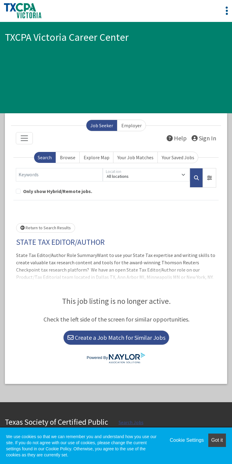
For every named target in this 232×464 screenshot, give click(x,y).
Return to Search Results (45, 227)
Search (45, 157)
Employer (131, 125)
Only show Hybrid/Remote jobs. (57, 191)
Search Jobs (131, 422)
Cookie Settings (187, 440)
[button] (209, 178)
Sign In (204, 138)
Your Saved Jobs (178, 157)
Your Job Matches (135, 157)
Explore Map (96, 157)
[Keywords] (59, 174)
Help (177, 138)
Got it (217, 440)
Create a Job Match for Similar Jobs (116, 337)
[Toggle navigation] (24, 138)
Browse (67, 157)
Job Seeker (101, 125)
